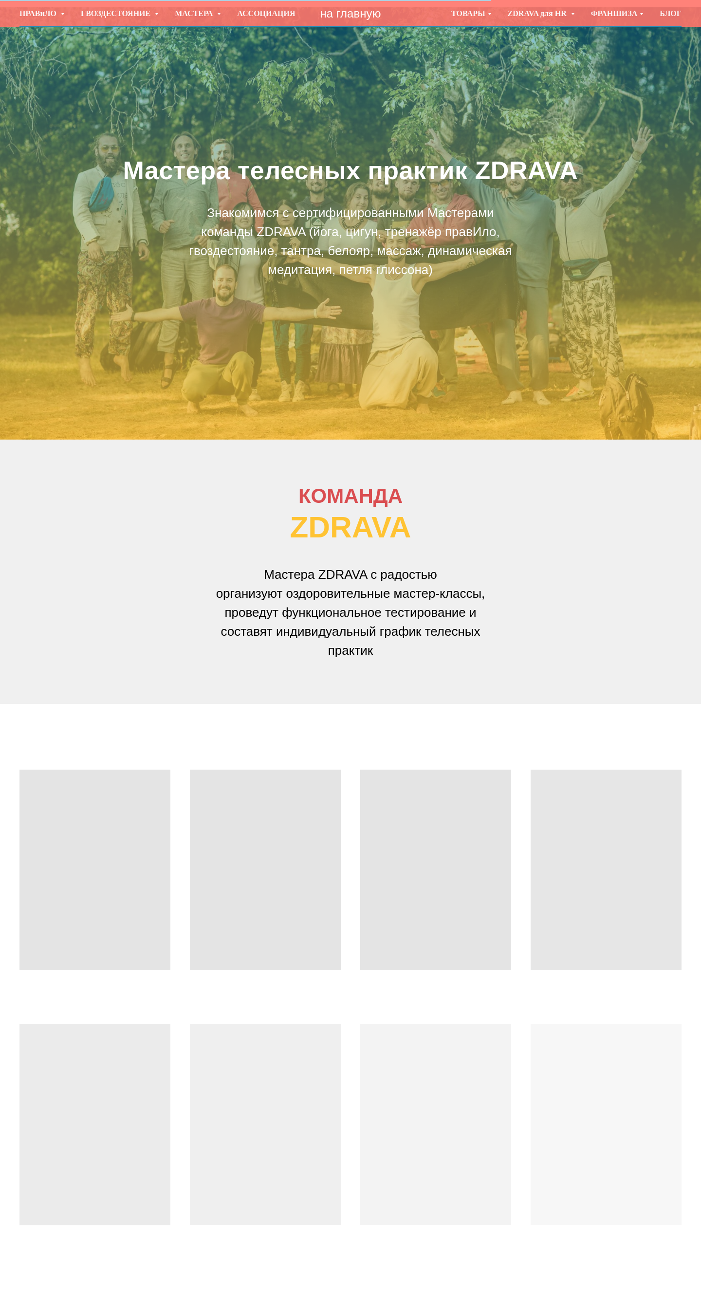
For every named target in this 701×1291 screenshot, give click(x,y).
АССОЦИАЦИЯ (266, 13)
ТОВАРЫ (468, 13)
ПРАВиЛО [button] (38, 13)
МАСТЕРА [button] (195, 13)
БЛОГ (671, 13)
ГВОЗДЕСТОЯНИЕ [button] (116, 13)
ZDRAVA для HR (538, 13)
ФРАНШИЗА (614, 13)
